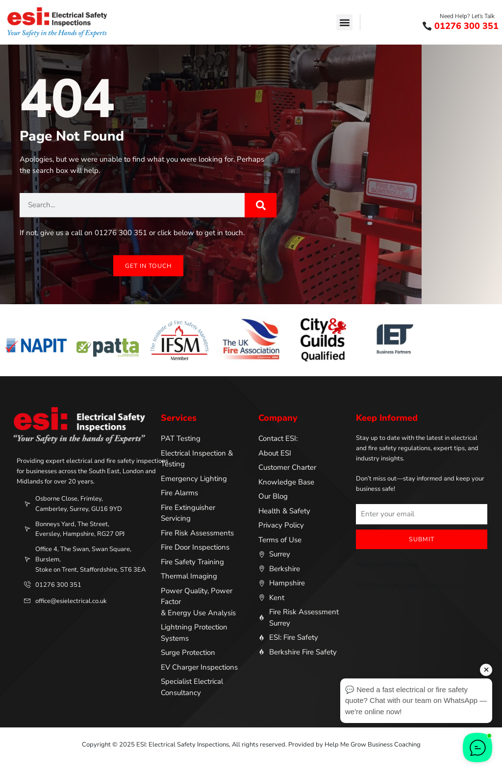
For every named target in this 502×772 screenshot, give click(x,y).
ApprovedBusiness (387, 564)
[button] (344, 22)
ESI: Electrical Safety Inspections (409, 585)
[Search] (260, 205)
